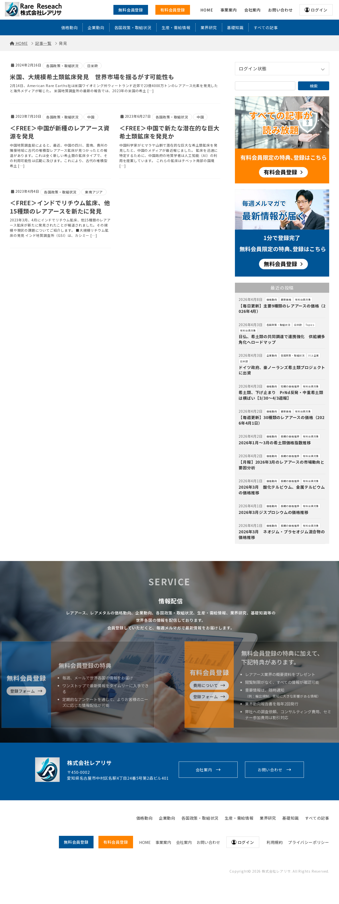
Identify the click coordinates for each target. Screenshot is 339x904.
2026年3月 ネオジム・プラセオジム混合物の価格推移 (282, 534)
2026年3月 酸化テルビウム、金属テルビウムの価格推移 (282, 489)
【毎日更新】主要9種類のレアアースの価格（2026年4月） (282, 308)
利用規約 (275, 842)
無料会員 (76, 842)
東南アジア (94, 192)
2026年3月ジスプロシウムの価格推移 (273, 512)
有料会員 (115, 842)
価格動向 (69, 27)
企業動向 (96, 27)
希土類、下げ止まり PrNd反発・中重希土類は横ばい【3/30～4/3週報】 (281, 395)
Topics (310, 325)
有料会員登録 (172, 10)
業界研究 (209, 27)
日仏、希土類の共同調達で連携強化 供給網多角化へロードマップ (282, 339)
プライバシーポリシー (308, 842)
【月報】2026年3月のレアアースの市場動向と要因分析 (281, 464)
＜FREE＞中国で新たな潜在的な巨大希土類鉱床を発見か (169, 132)
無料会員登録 (130, 10)
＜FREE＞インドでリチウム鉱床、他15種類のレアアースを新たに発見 (60, 206)
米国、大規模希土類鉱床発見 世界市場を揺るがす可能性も (92, 76)
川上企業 (313, 355)
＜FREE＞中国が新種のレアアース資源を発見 (59, 132)
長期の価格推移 (290, 436)
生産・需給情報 (176, 27)
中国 (91, 117)
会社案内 (204, 770)
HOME (144, 842)
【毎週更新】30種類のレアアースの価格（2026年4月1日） (281, 420)
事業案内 (163, 842)
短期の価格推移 (290, 386)
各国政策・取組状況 (132, 27)
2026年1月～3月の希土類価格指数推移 (275, 443)
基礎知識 (235, 27)
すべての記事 (266, 27)
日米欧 (92, 65)
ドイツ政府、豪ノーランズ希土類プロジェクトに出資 (282, 370)
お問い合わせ (270, 770)
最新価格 (286, 299)
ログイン (319, 10)
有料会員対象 (303, 299)
